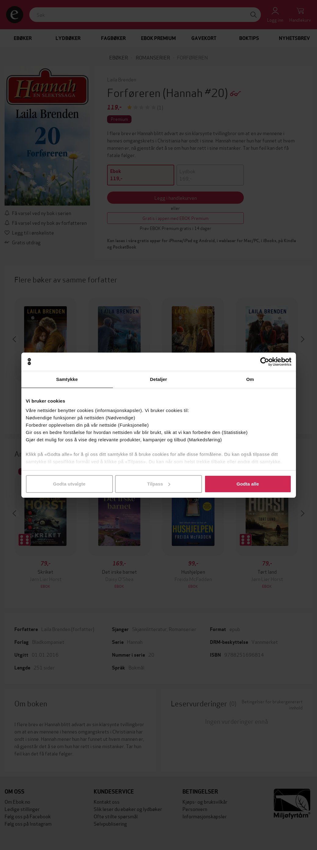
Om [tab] (250, 379)
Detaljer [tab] (158, 379)
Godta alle (247, 483)
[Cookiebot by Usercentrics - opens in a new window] (264, 361)
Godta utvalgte (69, 483)
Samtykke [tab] (67, 379)
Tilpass (158, 483)
